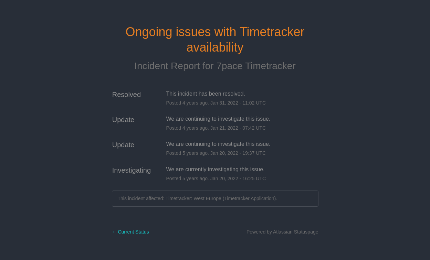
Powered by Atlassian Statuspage (282, 232)
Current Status (130, 232)
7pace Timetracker (255, 66)
